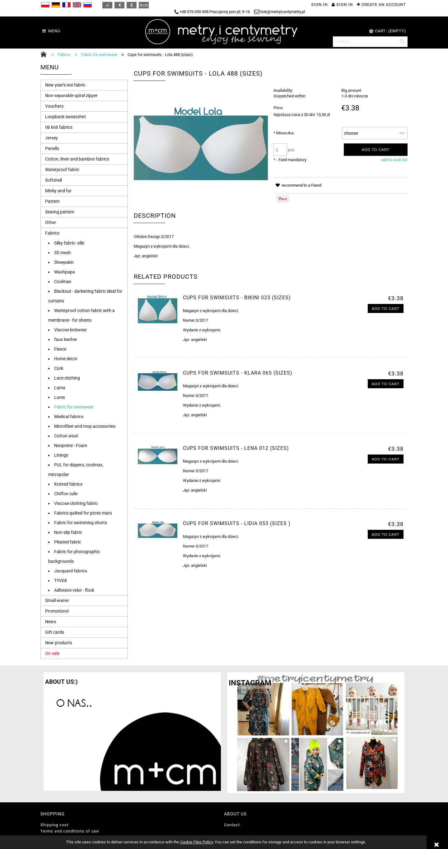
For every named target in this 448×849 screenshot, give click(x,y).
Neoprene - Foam (70, 445)
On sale (52, 653)
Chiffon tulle (65, 493)
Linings (61, 455)
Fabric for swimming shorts (80, 522)
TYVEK (60, 580)
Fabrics (52, 233)
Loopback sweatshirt (65, 116)
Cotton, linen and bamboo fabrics (77, 158)
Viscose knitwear (70, 329)
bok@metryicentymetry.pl (279, 11)
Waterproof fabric (62, 169)
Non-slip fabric (68, 532)
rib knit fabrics (58, 127)
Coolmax (62, 281)
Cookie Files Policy (196, 842)
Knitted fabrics (68, 484)
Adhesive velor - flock (74, 590)
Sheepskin (64, 262)
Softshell (53, 180)
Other (50, 222)
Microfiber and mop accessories (84, 426)
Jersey (51, 137)
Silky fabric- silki (69, 242)
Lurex (59, 397)
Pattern (52, 201)
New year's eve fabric (65, 84)
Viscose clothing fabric (76, 503)
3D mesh (62, 252)
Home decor (65, 358)
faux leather (65, 339)
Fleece (60, 349)
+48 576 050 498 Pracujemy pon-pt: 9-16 (212, 11)
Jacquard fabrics (70, 570)
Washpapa (64, 271)
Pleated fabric (67, 541)
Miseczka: (283, 133)
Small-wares (57, 600)
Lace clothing (67, 378)
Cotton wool (66, 435)
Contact (232, 825)
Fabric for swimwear (74, 406)
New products (58, 642)
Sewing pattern (59, 211)
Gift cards (54, 632)
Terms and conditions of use (69, 831)
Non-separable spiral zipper (71, 95)
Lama (59, 387)
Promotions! (57, 611)
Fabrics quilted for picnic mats (83, 513)
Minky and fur (58, 190)
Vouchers (54, 106)
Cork (58, 368)
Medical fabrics (68, 416)
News (50, 621)
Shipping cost (54, 825)
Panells (52, 148)
